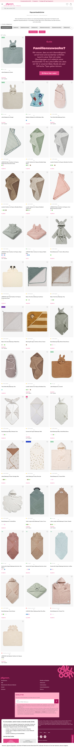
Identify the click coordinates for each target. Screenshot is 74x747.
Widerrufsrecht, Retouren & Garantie (8, 684)
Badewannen (34, 27)
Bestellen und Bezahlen (44, 680)
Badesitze (16, 27)
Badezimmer (35, 15)
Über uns (42, 689)
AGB (2, 682)
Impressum (3, 689)
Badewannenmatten (56, 27)
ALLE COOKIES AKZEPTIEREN (11, 741)
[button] (2, 4)
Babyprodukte (29, 15)
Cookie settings (43, 684)
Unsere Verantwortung (44, 687)
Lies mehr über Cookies (8, 736)
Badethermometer (25, 27)
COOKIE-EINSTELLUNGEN (27, 741)
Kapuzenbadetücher (43, 15)
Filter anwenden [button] (33, 31)
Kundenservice (4, 680)
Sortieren (42, 31)
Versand (2, 687)
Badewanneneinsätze (45, 27)
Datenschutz (42, 682)
